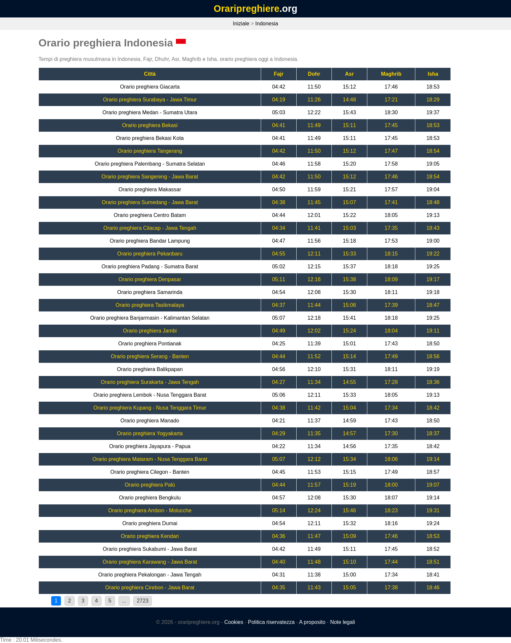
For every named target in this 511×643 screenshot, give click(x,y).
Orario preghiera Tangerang (149, 151)
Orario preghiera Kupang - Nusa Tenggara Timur (149, 408)
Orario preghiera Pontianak (150, 343)
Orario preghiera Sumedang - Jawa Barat (150, 202)
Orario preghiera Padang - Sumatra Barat (150, 266)
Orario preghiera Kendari (150, 536)
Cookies (233, 622)
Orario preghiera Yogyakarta (150, 433)
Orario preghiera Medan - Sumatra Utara (150, 112)
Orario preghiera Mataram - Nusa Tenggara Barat (149, 459)
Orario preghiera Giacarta (150, 87)
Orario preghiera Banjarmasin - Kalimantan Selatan (149, 318)
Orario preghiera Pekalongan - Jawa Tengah (150, 574)
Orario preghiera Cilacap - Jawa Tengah (149, 228)
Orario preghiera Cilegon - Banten (149, 472)
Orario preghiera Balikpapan (150, 369)
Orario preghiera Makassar (149, 189)
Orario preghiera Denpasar (149, 279)
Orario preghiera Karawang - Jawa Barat (150, 562)
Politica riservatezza (271, 622)
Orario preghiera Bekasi (150, 125)
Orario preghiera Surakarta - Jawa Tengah (150, 382)
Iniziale (241, 23)
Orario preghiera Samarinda (149, 292)
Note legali (342, 622)
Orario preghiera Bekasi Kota (149, 138)
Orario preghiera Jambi (150, 331)
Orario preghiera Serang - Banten (150, 356)
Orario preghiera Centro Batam (150, 215)
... (124, 600)
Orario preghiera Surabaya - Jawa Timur (150, 99)
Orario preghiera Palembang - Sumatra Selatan (150, 164)
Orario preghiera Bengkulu (150, 497)
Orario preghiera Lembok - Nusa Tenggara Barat (149, 395)
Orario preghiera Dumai (149, 523)
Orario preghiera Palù (150, 485)
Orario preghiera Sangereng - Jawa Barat (150, 176)
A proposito (312, 622)
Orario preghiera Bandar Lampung (150, 241)
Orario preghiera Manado (149, 420)
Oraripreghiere (247, 8)
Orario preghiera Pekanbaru (149, 253)
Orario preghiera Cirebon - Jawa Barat (149, 587)
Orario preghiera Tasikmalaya (149, 305)
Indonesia (266, 23)
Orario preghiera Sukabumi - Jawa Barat (150, 549)
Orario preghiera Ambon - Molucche (149, 510)
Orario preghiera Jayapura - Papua (149, 446)
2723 (143, 600)
